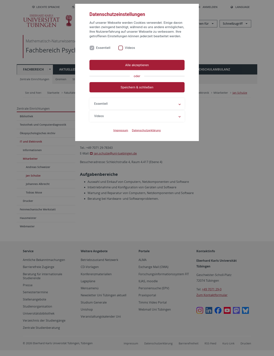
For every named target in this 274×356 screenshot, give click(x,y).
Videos (130, 48)
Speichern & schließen (137, 87)
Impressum (120, 130)
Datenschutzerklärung (146, 130)
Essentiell (103, 48)
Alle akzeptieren (137, 65)
